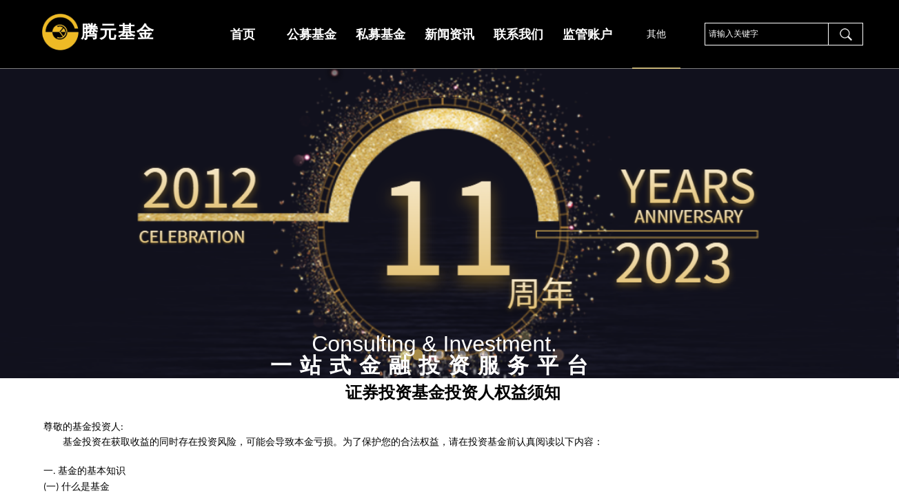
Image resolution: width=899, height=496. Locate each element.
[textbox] (767, 34)
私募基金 (380, 34)
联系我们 (518, 34)
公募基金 (311, 34)
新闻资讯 (449, 34)
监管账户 (587, 34)
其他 (656, 34)
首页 (242, 34)
